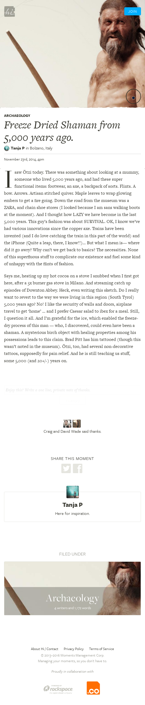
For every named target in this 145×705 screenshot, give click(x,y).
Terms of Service (101, 648)
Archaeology (17, 115)
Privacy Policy (74, 648)
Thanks (72, 401)
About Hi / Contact (44, 648)
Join (132, 11)
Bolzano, (41, 148)
